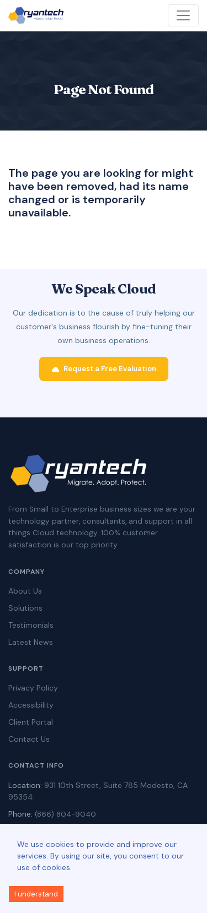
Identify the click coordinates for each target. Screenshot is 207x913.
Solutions (25, 608)
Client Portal (30, 722)
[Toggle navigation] (183, 15)
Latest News (30, 642)
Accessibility (31, 705)
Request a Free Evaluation (103, 369)
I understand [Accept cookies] (36, 894)
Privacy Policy (33, 688)
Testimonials (31, 625)
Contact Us (29, 739)
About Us (25, 591)
